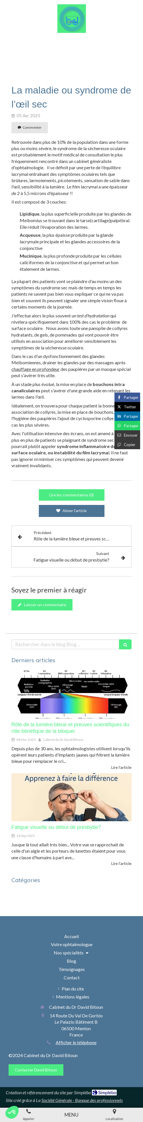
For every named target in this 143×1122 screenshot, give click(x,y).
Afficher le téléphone (76, 1042)
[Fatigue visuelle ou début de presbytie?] (71, 797)
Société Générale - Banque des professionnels (82, 1100)
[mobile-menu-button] (71, 1115)
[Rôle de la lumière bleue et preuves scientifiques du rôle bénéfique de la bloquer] (71, 694)
